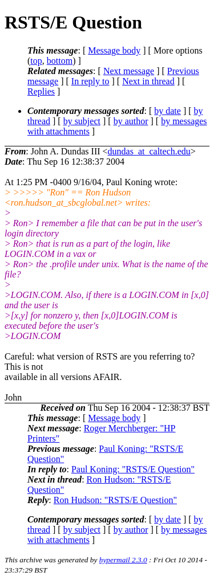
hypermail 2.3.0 (123, 560)
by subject (81, 121)
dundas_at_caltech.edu (149, 151)
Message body (114, 50)
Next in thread (148, 81)
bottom (59, 61)
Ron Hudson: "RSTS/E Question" (115, 500)
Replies (41, 91)
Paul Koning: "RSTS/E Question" (133, 469)
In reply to (90, 81)
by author (131, 121)
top (36, 61)
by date (167, 111)
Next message (128, 71)
